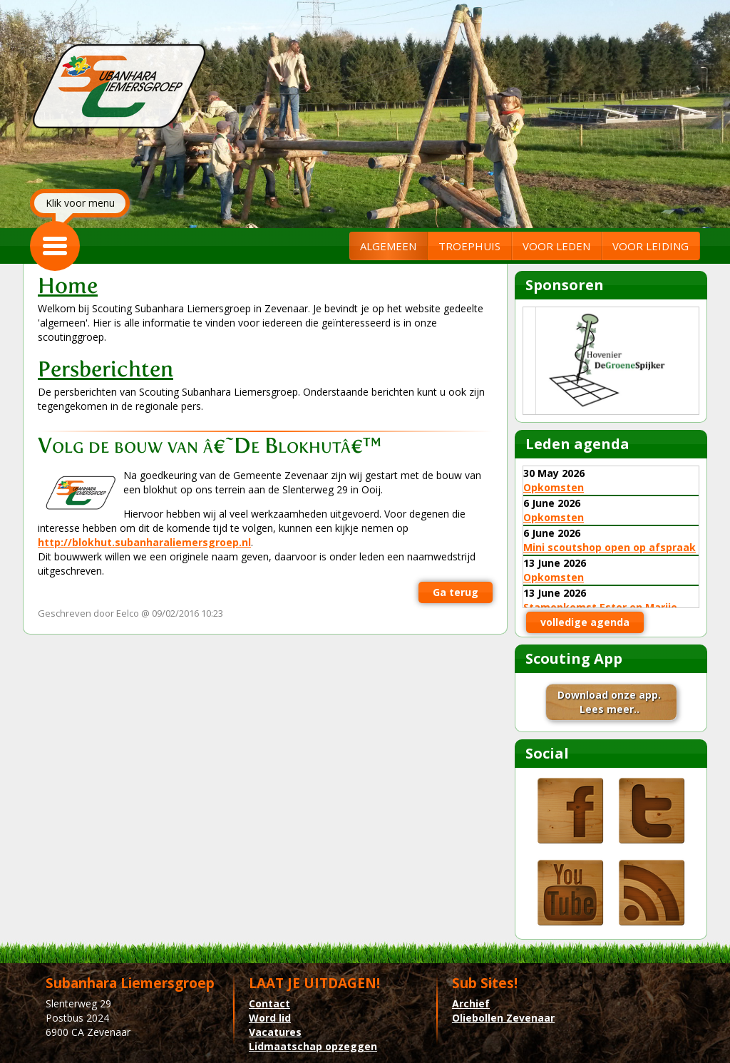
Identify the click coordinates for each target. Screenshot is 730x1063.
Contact (269, 1003)
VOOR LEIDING (650, 246)
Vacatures (275, 1032)
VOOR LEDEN (556, 246)
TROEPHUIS (469, 246)
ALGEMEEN (388, 246)
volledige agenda (584, 622)
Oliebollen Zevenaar (503, 1018)
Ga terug (455, 592)
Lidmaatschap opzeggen (313, 1046)
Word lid (270, 1018)
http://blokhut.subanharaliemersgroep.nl (144, 542)
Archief (471, 1003)
